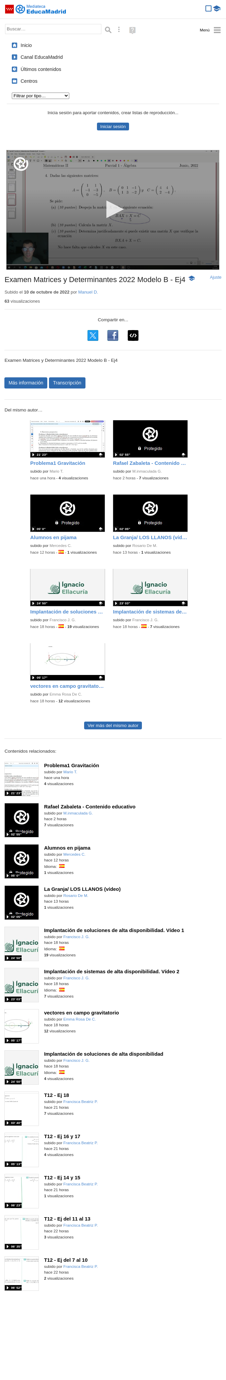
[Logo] (21, 164)
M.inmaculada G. (147, 471)
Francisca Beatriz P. (81, 1102)
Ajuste (216, 277)
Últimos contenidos (41, 69)
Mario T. (57, 471)
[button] (113, 209)
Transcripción (67, 382)
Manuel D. (88, 292)
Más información (25, 382)
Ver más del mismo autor (112, 725)
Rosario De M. (144, 546)
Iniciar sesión (113, 126)
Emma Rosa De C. (66, 694)
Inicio (26, 45)
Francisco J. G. (63, 620)
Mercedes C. (61, 546)
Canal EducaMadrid (42, 57)
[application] (112, 210)
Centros (29, 81)
